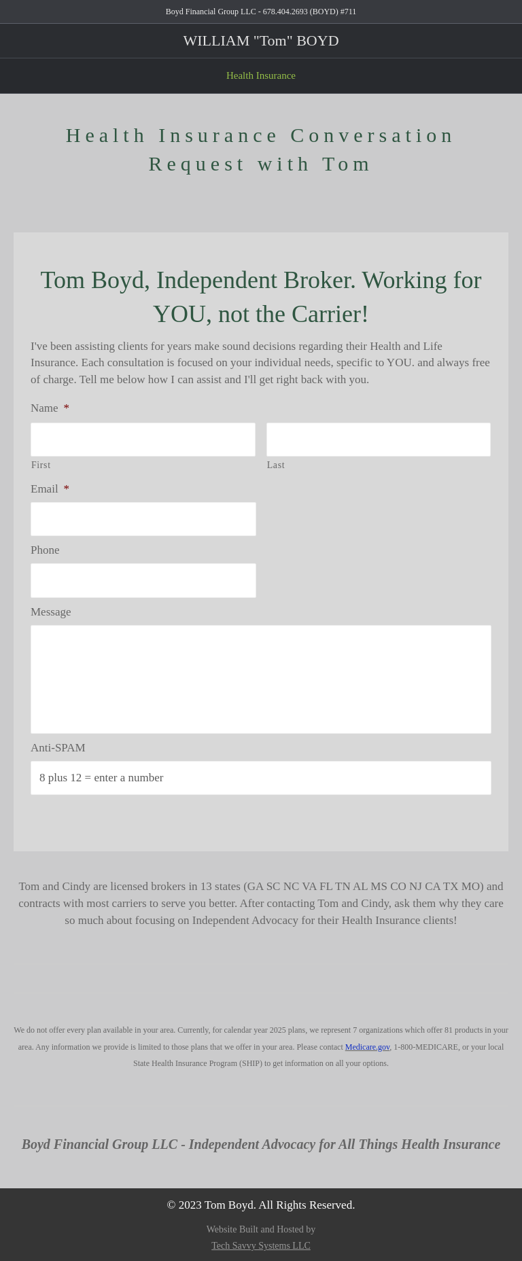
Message (51, 611)
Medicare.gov (367, 1047)
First (41, 465)
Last (276, 465)
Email (50, 488)
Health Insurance (261, 75)
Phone (45, 550)
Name (50, 408)
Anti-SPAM (58, 747)
